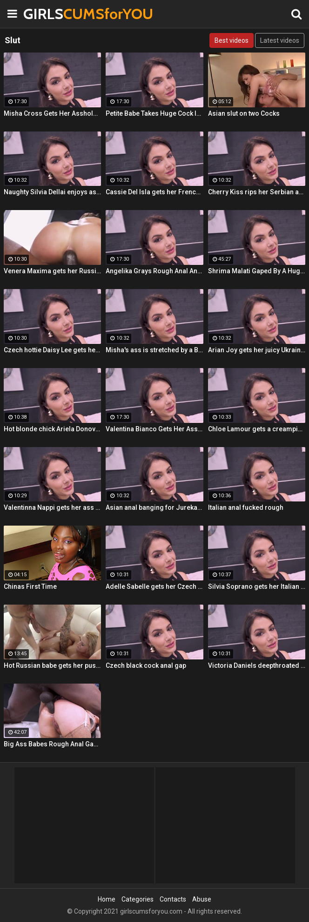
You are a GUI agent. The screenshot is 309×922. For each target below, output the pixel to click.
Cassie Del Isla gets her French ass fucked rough (154, 192)
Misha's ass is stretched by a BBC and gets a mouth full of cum (154, 350)
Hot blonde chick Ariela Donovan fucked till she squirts (52, 429)
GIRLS (46, 14)
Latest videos (279, 40)
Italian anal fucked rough (245, 507)
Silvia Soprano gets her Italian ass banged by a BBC (256, 586)
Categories (137, 899)
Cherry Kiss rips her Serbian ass (256, 192)
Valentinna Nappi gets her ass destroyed (52, 507)
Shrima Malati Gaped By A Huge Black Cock (256, 271)
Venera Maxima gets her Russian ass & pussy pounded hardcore (52, 271)
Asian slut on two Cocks (244, 113)
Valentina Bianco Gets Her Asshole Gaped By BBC (154, 429)
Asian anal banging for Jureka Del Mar (154, 507)
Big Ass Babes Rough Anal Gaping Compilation (52, 744)
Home (106, 899)
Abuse (201, 899)
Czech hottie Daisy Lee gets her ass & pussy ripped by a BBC (52, 350)
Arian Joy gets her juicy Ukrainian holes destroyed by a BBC (256, 350)
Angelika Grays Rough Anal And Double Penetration (154, 271)
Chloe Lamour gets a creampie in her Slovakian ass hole (256, 429)
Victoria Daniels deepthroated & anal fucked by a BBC (256, 665)
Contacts (173, 899)
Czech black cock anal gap (146, 665)
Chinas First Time (30, 586)
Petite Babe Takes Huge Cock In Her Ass (154, 113)
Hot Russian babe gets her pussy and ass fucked (52, 665)
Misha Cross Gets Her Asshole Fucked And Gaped (52, 113)
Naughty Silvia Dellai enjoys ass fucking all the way (52, 192)
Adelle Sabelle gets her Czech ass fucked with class (154, 586)
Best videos (232, 40)
